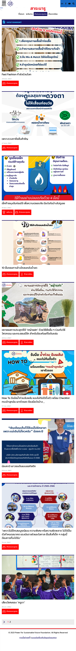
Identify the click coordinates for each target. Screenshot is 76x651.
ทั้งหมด (21, 13)
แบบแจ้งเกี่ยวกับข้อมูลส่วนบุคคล (44, 637)
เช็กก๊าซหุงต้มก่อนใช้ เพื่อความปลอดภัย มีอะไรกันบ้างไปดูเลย (33, 203)
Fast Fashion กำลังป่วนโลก (16, 74)
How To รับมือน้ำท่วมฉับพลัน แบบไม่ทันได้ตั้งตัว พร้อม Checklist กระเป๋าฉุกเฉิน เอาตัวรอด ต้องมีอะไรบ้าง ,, (36, 400)
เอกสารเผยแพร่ (14, 22)
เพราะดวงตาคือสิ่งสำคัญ (15, 139)
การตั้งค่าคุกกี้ (24, 637)
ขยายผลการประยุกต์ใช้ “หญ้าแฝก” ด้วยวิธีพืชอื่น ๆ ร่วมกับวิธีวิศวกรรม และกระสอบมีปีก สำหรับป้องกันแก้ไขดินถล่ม (33, 332)
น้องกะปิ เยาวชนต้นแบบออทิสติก (19, 466)
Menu (4, 5)
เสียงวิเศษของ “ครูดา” (13, 602)
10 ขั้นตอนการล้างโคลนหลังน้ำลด (19, 268)
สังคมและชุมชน (40, 13)
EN (62, 3)
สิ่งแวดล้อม (53, 13)
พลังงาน (29, 13)
